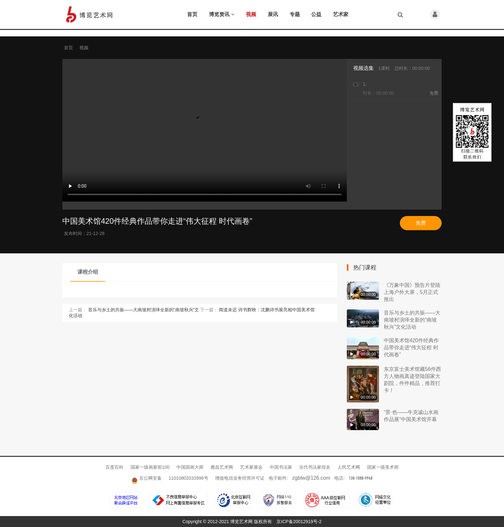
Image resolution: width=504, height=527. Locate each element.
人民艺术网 (349, 467)
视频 (251, 14)
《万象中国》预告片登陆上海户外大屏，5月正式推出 (412, 292)
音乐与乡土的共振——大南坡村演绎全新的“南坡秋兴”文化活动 (412, 320)
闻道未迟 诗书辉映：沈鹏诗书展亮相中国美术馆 (267, 309)
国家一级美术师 (383, 467)
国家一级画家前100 (150, 467)
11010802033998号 (188, 478)
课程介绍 (87, 272)
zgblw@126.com (311, 478)
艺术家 (340, 14)
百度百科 (115, 467)
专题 (295, 14)
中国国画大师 (190, 467)
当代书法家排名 (315, 467)
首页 (192, 14)
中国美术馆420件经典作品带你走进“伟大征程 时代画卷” (411, 347)
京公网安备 (147, 478)
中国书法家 (281, 467)
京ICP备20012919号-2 (298, 521)
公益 (316, 14)
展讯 (273, 14)
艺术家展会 (252, 467)
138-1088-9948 (361, 478)
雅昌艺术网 (222, 467)
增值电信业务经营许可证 (240, 478)
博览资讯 (221, 14)
